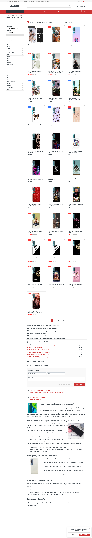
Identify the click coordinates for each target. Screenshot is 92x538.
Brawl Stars (15, 89)
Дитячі (15, 48)
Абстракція (15, 40)
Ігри (15, 54)
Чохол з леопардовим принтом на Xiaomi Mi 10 (38, 349)
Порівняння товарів (45, 1)
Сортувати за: (68, 22)
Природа (15, 70)
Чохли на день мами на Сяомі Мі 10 (35, 347)
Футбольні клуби (15, 81)
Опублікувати (79, 384)
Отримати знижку (84, 534)
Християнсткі (15, 87)
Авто (15, 60)
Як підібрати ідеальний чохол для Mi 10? (38, 395)
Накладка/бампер (13, 28)
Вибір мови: (81, 1)
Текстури (15, 77)
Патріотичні (15, 64)
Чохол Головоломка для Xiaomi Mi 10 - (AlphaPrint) (38, 352)
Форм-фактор (15, 26)
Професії (15, 72)
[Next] (63, 320)
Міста (15, 46)
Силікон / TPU (12, 32)
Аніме (15, 42)
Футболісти (15, 79)
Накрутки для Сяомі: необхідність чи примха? (40, 390)
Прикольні (15, 68)
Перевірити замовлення (29, 1)
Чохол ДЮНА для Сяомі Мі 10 (33, 356)
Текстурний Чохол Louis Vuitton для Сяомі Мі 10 (38, 357)
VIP (15, 38)
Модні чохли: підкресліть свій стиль (37, 397)
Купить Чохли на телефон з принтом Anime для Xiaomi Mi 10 (41, 345)
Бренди (15, 44)
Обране (38, 1)
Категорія (15, 22)
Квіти (15, 83)
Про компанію (9, 1)
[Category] (30, 6)
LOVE (15, 37)
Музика (15, 85)
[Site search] (50, 6)
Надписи (15, 62)
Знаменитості (15, 52)
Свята (15, 66)
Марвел (15, 58)
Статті (21, 1)
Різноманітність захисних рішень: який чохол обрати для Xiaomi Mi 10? (46, 392)
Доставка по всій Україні (35, 399)
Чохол (10, 23)
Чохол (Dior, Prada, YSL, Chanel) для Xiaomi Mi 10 (38, 354)
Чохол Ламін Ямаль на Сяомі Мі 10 (35, 351)
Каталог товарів (15, 11)
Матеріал (15, 30)
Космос (15, 56)
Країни (15, 75)
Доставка (16, 1)
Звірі (15, 50)
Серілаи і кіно (15, 73)
